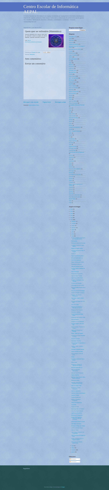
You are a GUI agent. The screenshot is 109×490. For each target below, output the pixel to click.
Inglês (70, 62)
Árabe (70, 144)
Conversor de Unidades (76, 283)
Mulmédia (71, 193)
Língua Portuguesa (73, 55)
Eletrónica (71, 172)
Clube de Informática (73, 87)
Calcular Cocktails (75, 395)
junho (73, 234)
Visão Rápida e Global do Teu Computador (77, 433)
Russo (70, 108)
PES (70, 60)
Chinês (70, 99)
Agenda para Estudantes (76, 413)
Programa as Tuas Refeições (77, 321)
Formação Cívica (72, 70)
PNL (70, 136)
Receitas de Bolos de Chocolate (78, 243)
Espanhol (71, 83)
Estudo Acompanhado (73, 91)
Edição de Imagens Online (77, 248)
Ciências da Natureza (73, 44)
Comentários (73, 461)
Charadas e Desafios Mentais (77, 349)
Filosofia (71, 178)
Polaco (70, 123)
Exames (70, 135)
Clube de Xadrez (72, 115)
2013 (71, 215)
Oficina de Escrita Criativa (74, 194)
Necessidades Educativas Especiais (76, 105)
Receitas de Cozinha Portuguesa (75, 388)
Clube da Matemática (76, 391)
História (70, 57)
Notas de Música (75, 319)
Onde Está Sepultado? (76, 260)
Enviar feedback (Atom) (34, 105)
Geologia (71, 119)
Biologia (70, 129)
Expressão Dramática (73, 117)
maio (73, 236)
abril (73, 445)
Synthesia (73, 253)
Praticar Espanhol (75, 375)
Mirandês (71, 191)
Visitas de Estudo (72, 82)
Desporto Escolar (72, 146)
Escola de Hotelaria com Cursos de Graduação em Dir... (78, 238)
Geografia (71, 42)
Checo (70, 159)
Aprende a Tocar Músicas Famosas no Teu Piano (76, 383)
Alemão (70, 95)
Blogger (63, 487)
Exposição (71, 176)
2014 (71, 213)
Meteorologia (74, 362)
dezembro (74, 221)
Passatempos (72, 138)
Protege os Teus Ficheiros (77, 310)
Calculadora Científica (76, 340)
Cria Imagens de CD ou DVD (77, 285)
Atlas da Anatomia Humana (77, 266)
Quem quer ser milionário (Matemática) (76, 442)
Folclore (70, 180)
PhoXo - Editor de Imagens (77, 333)
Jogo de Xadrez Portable (76, 275)
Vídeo (70, 202)
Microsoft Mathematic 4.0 (76, 367)
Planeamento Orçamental (76, 273)
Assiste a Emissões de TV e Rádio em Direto (77, 439)
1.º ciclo (70, 51)
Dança (70, 163)
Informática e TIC (72, 36)
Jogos (70, 38)
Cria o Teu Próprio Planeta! (77, 411)
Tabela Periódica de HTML (77, 351)
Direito (70, 164)
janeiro (73, 452)
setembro (74, 227)
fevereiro (74, 449)
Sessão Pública (72, 198)
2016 (71, 209)
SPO (70, 111)
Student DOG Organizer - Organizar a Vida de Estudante (76, 418)
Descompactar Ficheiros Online (78, 421)
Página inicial (47, 102)
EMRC (70, 133)
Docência (71, 166)
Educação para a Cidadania (75, 168)
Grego (70, 110)
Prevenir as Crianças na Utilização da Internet (76, 365)
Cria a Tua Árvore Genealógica (78, 290)
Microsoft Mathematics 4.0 (77, 258)
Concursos (71, 68)
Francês (70, 74)
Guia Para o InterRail (75, 312)
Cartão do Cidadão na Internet (77, 292)
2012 (71, 217)
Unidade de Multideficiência (75, 127)
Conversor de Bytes (75, 338)
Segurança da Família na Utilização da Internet (76, 307)
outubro (73, 225)
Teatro (70, 200)
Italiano (70, 97)
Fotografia (71, 182)
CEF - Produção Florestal (74, 131)
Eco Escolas (71, 80)
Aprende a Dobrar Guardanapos (78, 393)
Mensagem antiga (60, 102)
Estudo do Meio (72, 150)
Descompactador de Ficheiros (77, 408)
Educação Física (72, 72)
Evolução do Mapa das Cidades (78, 425)
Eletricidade (71, 170)
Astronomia (71, 157)
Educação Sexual (72, 148)
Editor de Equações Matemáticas (75, 370)
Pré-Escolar (71, 66)
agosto (73, 229)
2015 (71, 211)
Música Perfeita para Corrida (77, 262)
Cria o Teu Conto (75, 304)
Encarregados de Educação (75, 174)
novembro (74, 223)
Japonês (71, 121)
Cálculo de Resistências (76, 402)
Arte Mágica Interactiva (76, 423)
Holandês (71, 187)
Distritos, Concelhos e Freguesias (76, 400)
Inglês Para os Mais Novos (77, 277)
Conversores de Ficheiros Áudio (78, 317)
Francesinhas (74, 241)
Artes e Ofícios (72, 113)
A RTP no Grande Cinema (77, 427)
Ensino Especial (72, 76)
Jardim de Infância (73, 101)
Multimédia (71, 89)
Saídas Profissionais (73, 103)
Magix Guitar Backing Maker (77, 255)
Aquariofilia (73, 404)
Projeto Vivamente (73, 140)
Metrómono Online (75, 380)
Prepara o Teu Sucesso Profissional (76, 295)
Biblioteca (71, 64)
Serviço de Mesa (72, 93)
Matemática (32, 54)
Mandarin (71, 189)
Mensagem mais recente (30, 102)
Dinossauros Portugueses (76, 415)
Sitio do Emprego (75, 271)
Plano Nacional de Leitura (74, 196)
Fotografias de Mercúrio (76, 264)
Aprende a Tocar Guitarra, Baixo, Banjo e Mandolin (78, 378)
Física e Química (72, 85)
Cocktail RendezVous (76, 397)
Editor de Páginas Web (76, 385)
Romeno (71, 125)
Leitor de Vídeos (74, 430)
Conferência (71, 161)
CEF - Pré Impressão (73, 78)
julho (73, 231)
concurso (71, 155)
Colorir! (72, 356)
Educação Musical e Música (75, 49)
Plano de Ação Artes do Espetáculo (76, 152)
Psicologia (71, 142)
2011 (71, 219)
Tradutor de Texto (75, 406)
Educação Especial (73, 58)
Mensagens (73, 459)
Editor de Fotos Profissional (77, 373)
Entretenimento (72, 53)
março (73, 447)
